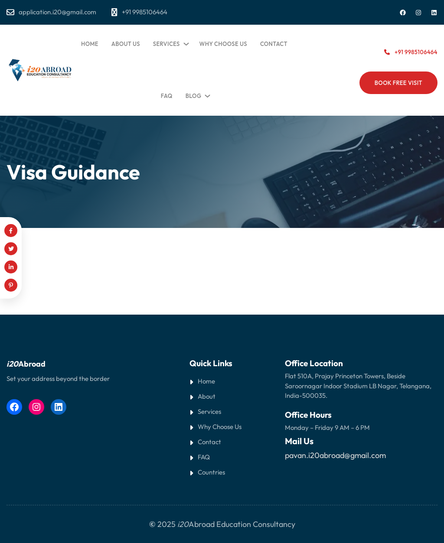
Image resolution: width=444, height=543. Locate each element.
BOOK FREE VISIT (398, 82)
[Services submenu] (184, 42)
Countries (211, 472)
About (206, 396)
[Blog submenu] (206, 94)
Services (209, 411)
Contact (209, 442)
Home (206, 381)
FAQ (204, 457)
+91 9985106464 (416, 52)
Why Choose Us (220, 427)
